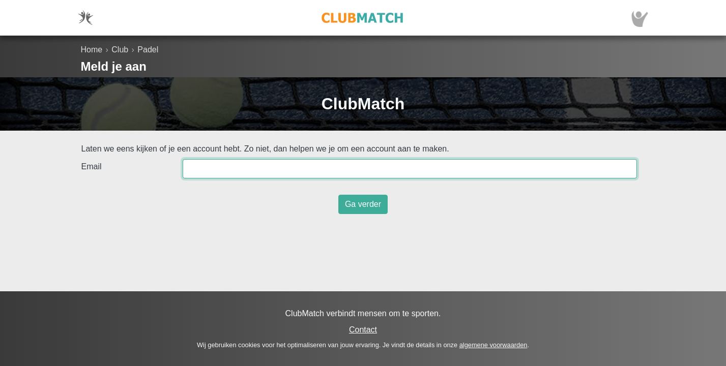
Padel (147, 49)
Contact (363, 329)
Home (92, 49)
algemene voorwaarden (493, 345)
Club (119, 49)
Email (91, 166)
